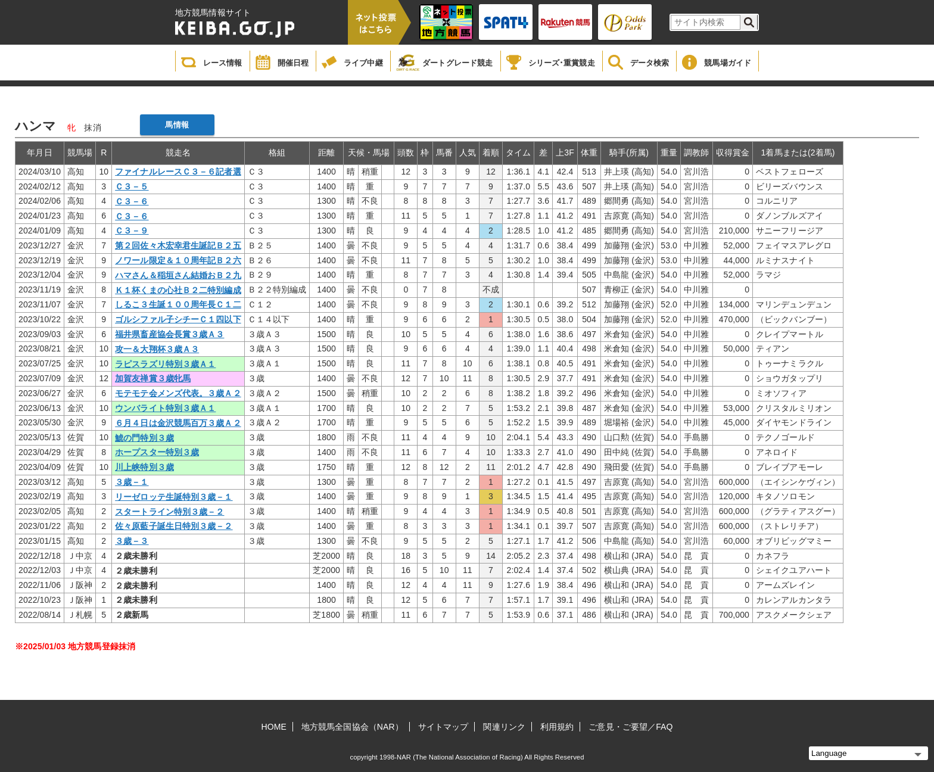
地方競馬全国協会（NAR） (352, 726)
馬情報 (176, 124)
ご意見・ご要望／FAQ (631, 726)
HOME (274, 726)
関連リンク (504, 726)
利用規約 (557, 726)
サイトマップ (443, 726)
